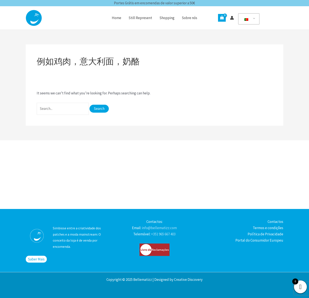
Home (116, 17)
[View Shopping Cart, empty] (222, 18)
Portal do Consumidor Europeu (259, 240)
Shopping (166, 17)
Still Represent (140, 17)
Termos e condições (268, 227)
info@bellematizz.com (159, 227)
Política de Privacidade (265, 234)
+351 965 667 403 (163, 234)
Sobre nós (189, 17)
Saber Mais (36, 259)
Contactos (275, 221)
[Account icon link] (232, 18)
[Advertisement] (154, 175)
